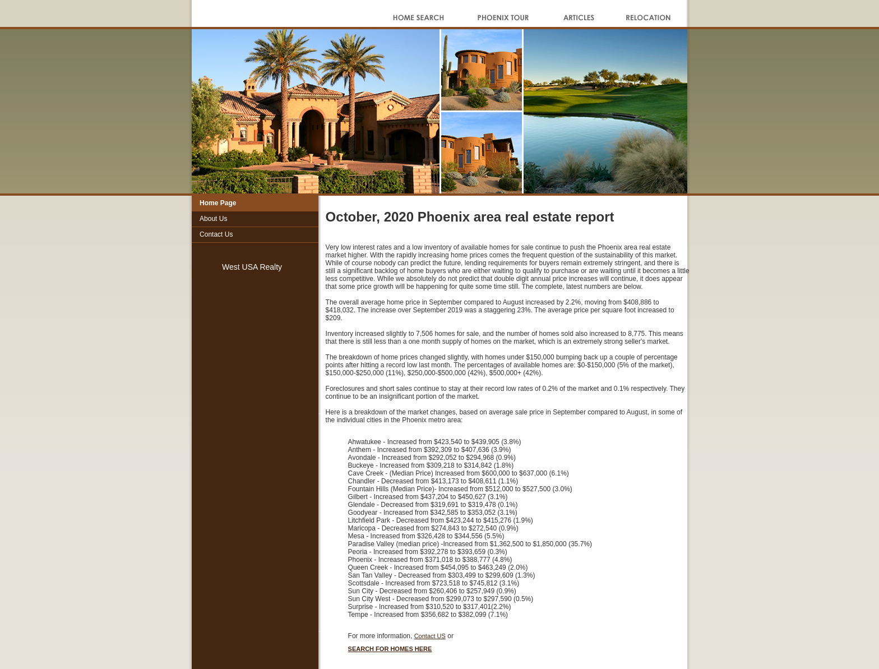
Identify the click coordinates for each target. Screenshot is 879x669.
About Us (213, 219)
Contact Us (216, 234)
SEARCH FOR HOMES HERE (390, 648)
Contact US (430, 636)
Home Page (218, 203)
